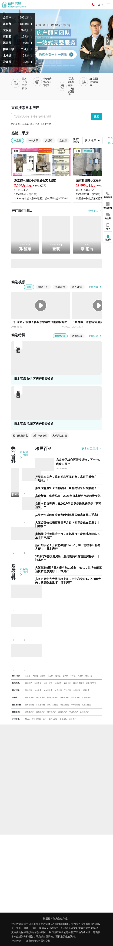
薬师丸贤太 (53, 719)
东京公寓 (37, 690)
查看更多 (95, 210)
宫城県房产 (62, 712)
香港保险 (63, 719)
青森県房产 (40, 712)
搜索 (96, 116)
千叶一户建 (75, 697)
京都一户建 (86, 697)
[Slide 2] (53, 66)
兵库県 (80, 676)
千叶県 (72, 676)
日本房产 (28, 683)
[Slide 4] (66, 66)
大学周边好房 (59, 435)
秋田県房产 (73, 712)
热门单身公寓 (40, 435)
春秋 (44, 719)
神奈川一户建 (52, 697)
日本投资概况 (78, 683)
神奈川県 (88, 676)
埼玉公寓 (58, 690)
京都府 (42, 676)
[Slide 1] (47, 66)
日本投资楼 (29, 705)
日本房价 (58, 683)
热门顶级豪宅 (20, 435)
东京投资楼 (40, 705)
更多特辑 (95, 335)
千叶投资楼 (75, 705)
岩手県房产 (51, 712)
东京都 (27, 676)
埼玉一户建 (64, 697)
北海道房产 (29, 712)
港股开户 (72, 719)
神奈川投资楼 (52, 705)
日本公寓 (37, 683)
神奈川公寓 (48, 690)
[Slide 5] (72, 66)
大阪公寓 (85, 690)
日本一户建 (48, 683)
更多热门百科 (24, 455)
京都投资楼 (86, 705)
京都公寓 (76, 690)
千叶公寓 (67, 690)
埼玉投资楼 (64, 705)
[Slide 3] (59, 66)
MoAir (27, 719)
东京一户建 (40, 697)
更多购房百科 (24, 572)
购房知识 (67, 683)
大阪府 (35, 676)
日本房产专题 (91, 683)
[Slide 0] (40, 66)
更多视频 (95, 286)
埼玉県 (50, 676)
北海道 (58, 676)
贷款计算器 (36, 719)
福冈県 (65, 676)
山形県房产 (84, 712)
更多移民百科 (91, 448)
